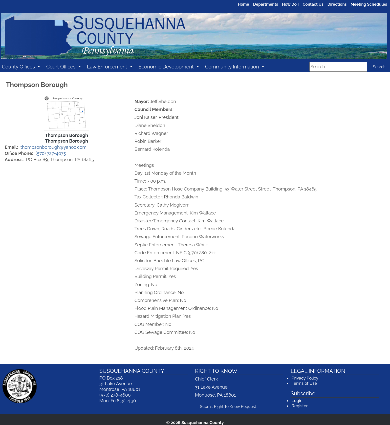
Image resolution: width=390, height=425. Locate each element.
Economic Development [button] (167, 67)
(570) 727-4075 (51, 153)
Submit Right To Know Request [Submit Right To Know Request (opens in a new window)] (229, 406)
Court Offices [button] (61, 67)
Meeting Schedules (369, 4)
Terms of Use (304, 383)
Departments (265, 4)
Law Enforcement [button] (108, 67)
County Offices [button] (19, 67)
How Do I (290, 4)
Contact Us (313, 4)
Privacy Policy (305, 378)
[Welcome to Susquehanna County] (194, 36)
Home (243, 4)
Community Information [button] (232, 67)
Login (297, 400)
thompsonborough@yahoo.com (54, 147)
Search (379, 66)
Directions (337, 4)
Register (300, 405)
